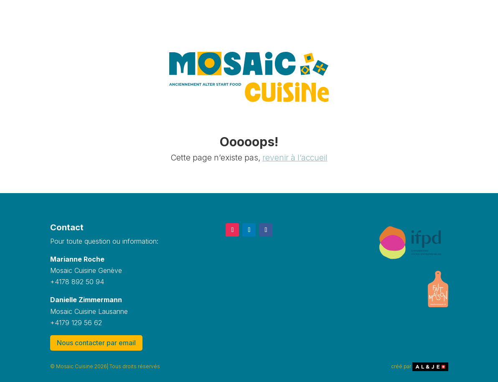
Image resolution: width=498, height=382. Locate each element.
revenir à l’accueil (295, 158)
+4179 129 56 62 (76, 322)
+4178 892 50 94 (77, 282)
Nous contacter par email (96, 343)
